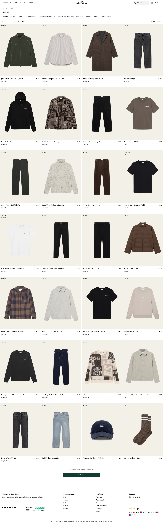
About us (99, 497)
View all (5, 16)
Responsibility (100, 500)
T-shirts (20, 16)
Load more (82, 475)
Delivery (66, 503)
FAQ (64, 497)
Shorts (88, 16)
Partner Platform (101, 506)
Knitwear (79, 16)
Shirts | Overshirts (47, 16)
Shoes (96, 16)
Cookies (100, 521)
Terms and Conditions (82, 521)
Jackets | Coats (32, 16)
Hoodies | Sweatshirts (65, 16)
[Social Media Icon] (2, 507)
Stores (98, 511)
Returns (66, 506)
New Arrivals (20, 3)
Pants (12, 16)
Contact (65, 500)
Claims (65, 509)
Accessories (106, 16)
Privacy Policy (93, 521)
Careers (98, 503)
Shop (31, 3)
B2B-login (99, 509)
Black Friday (6, 3)
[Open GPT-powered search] (141, 3)
